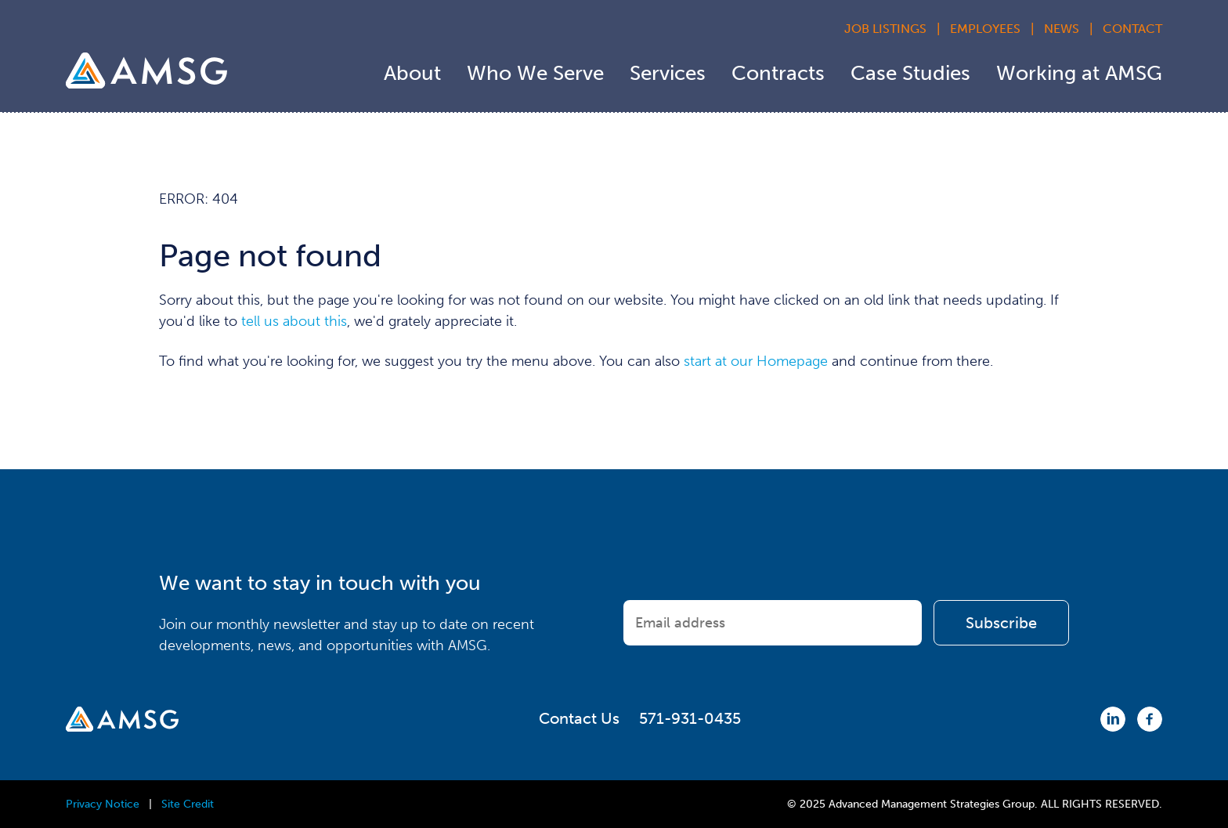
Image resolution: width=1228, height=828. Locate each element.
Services (668, 73)
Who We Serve (535, 73)
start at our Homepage (756, 361)
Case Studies (910, 73)
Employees (985, 28)
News (1061, 28)
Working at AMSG (1079, 73)
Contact (1132, 28)
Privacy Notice (102, 804)
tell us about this (294, 321)
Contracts (778, 73)
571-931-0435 (690, 718)
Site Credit (187, 804)
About (412, 73)
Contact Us (579, 718)
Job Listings (885, 28)
